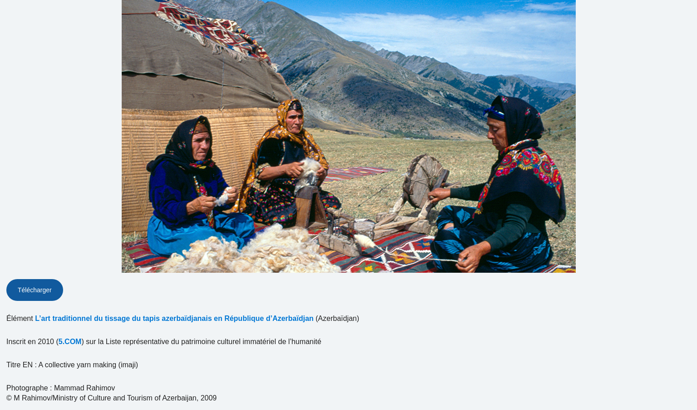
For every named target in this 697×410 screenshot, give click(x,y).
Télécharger (35, 290)
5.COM (70, 341)
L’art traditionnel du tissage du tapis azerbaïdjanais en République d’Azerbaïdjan (174, 318)
